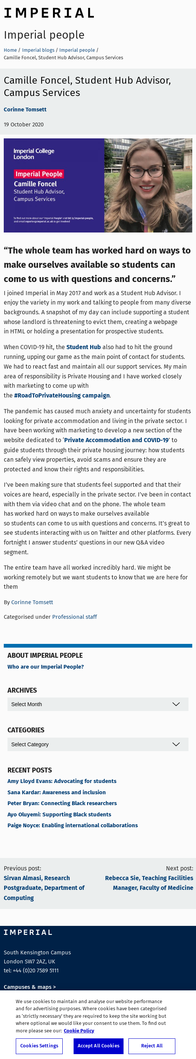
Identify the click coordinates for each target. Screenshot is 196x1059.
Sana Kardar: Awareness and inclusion (57, 792)
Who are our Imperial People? (46, 667)
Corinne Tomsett (25, 109)
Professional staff (74, 617)
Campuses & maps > (30, 987)
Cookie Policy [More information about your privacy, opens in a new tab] (79, 1032)
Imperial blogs (38, 50)
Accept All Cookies (98, 1048)
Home (10, 50)
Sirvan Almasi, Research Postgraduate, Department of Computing (44, 888)
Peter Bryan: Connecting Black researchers (62, 803)
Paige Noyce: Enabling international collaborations (73, 825)
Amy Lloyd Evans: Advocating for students (62, 781)
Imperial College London (49, 11)
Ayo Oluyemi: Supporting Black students (59, 814)
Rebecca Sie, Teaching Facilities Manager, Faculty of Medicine (149, 883)
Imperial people (44, 35)
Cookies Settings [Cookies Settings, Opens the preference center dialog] (39, 1048)
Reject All (152, 1048)
